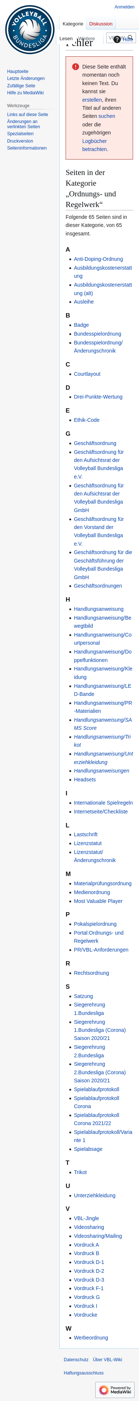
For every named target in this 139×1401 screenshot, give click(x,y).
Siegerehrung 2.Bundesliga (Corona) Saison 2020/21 (100, 1072)
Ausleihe (84, 302)
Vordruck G (87, 1297)
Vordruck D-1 (89, 1262)
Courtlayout (87, 374)
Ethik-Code (86, 420)
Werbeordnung (91, 1338)
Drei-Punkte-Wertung (98, 397)
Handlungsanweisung (98, 609)
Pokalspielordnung (95, 924)
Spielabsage (88, 1149)
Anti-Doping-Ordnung (98, 259)
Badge (81, 325)
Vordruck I (85, 1306)
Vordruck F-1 (88, 1288)
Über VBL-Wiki (107, 1359)
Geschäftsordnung (95, 443)
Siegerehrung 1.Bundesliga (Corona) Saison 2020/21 (100, 1030)
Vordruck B (86, 1253)
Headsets (85, 779)
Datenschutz (76, 1359)
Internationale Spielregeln (103, 803)
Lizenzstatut (88, 843)
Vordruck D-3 (89, 1280)
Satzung (83, 996)
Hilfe (122, 39)
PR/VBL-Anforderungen (101, 950)
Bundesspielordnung (97, 334)
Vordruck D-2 (89, 1271)
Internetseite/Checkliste (101, 812)
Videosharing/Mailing (98, 1236)
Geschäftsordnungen (98, 586)
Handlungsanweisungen (101, 771)
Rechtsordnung (91, 973)
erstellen (92, 100)
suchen (107, 116)
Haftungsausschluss (83, 1373)
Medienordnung (92, 892)
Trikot (80, 1172)
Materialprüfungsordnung (103, 883)
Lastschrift (85, 834)
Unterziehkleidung (94, 1195)
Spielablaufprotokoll (96, 1089)
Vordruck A (86, 1245)
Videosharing (89, 1227)
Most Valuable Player (98, 901)
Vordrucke (85, 1315)
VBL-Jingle (86, 1218)
